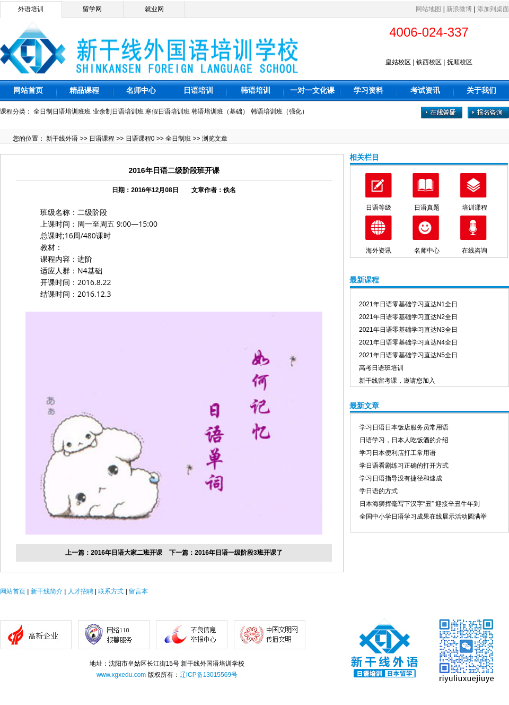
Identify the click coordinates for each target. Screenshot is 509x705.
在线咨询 (474, 250)
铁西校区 (429, 62)
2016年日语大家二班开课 (126, 552)
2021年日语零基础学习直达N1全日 (408, 304)
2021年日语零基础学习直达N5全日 (408, 355)
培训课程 (474, 207)
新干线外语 (62, 138)
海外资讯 (378, 250)
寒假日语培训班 (167, 111)
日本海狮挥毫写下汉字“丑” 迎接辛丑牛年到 (419, 504)
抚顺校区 (459, 62)
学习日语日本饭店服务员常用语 (404, 427)
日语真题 (427, 207)
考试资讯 (425, 90)
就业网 (154, 9)
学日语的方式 (378, 491)
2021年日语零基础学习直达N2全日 (408, 317)
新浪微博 (459, 9)
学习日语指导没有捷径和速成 (400, 478)
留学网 (92, 9)
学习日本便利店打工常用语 (397, 453)
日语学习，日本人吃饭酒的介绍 (404, 440)
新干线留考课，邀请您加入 (397, 380)
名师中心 (141, 90)
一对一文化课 (312, 90)
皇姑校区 (398, 62)
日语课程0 (140, 138)
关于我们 (481, 90)
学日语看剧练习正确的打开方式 (404, 465)
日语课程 (102, 138)
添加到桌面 (493, 9)
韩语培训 (255, 90)
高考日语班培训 (381, 368)
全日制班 (178, 138)
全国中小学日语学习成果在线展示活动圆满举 (423, 516)
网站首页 (28, 90)
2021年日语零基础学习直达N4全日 (408, 342)
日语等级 (378, 207)
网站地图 (428, 9)
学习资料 (368, 90)
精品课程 (84, 90)
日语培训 (198, 90)
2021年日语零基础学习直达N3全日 (408, 329)
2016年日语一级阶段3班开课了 (238, 552)
